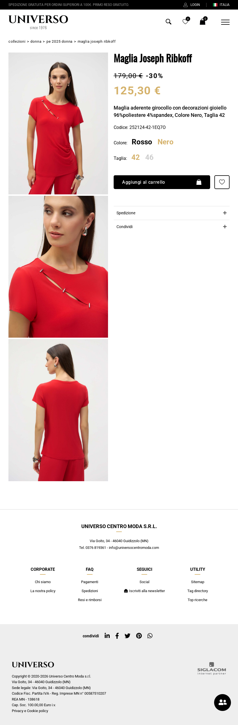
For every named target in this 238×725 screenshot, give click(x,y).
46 (149, 157)
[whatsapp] (149, 636)
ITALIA (221, 5)
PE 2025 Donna (59, 41)
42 (135, 157)
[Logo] (38, 22)
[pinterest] (139, 636)
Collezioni (17, 41)
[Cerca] (168, 23)
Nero (166, 142)
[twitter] (128, 636)
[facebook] (117, 636)
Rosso (142, 142)
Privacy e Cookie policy (30, 711)
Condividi (124, 226)
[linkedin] (107, 636)
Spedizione (125, 213)
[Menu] (222, 22)
